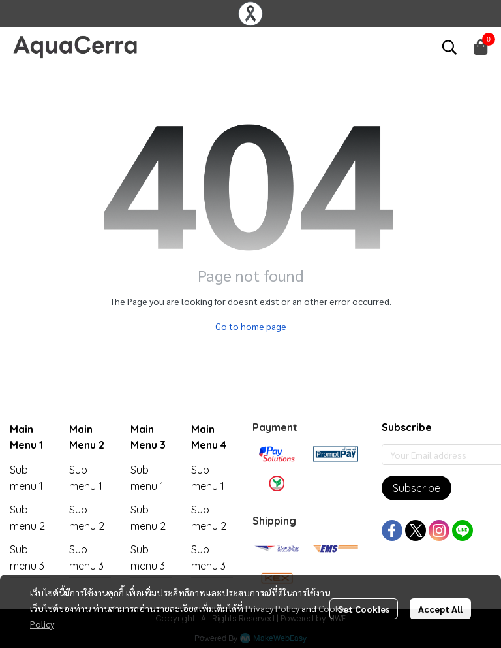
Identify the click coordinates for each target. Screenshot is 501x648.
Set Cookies (363, 609)
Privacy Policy (272, 608)
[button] (449, 47)
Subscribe (416, 487)
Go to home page (250, 326)
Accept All (440, 609)
